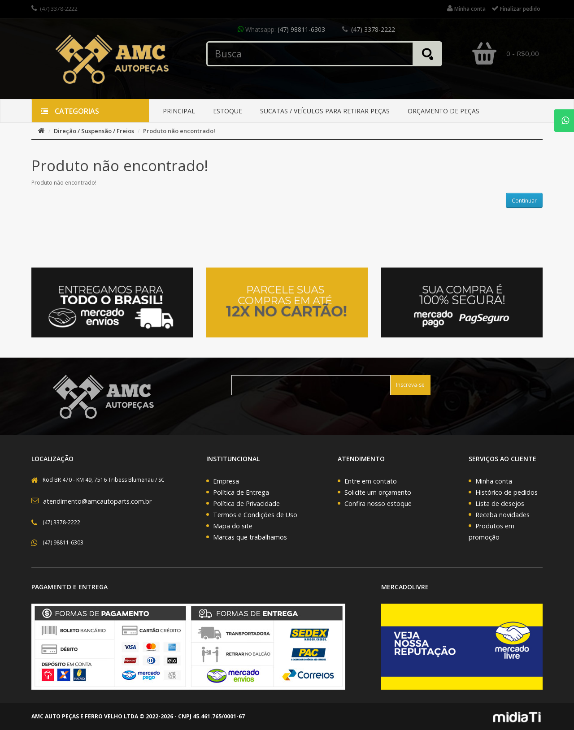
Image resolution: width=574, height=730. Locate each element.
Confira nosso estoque (378, 503)
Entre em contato (370, 481)
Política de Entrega (241, 492)
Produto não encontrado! (179, 131)
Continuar (524, 200)
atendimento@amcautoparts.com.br (97, 501)
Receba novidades (502, 514)
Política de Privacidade (246, 503)
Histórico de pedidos (506, 492)
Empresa (226, 481)
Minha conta (493, 481)
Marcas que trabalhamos (250, 537)
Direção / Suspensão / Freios (94, 131)
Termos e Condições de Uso (255, 514)
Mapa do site (232, 526)
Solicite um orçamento (377, 492)
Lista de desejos (499, 503)
